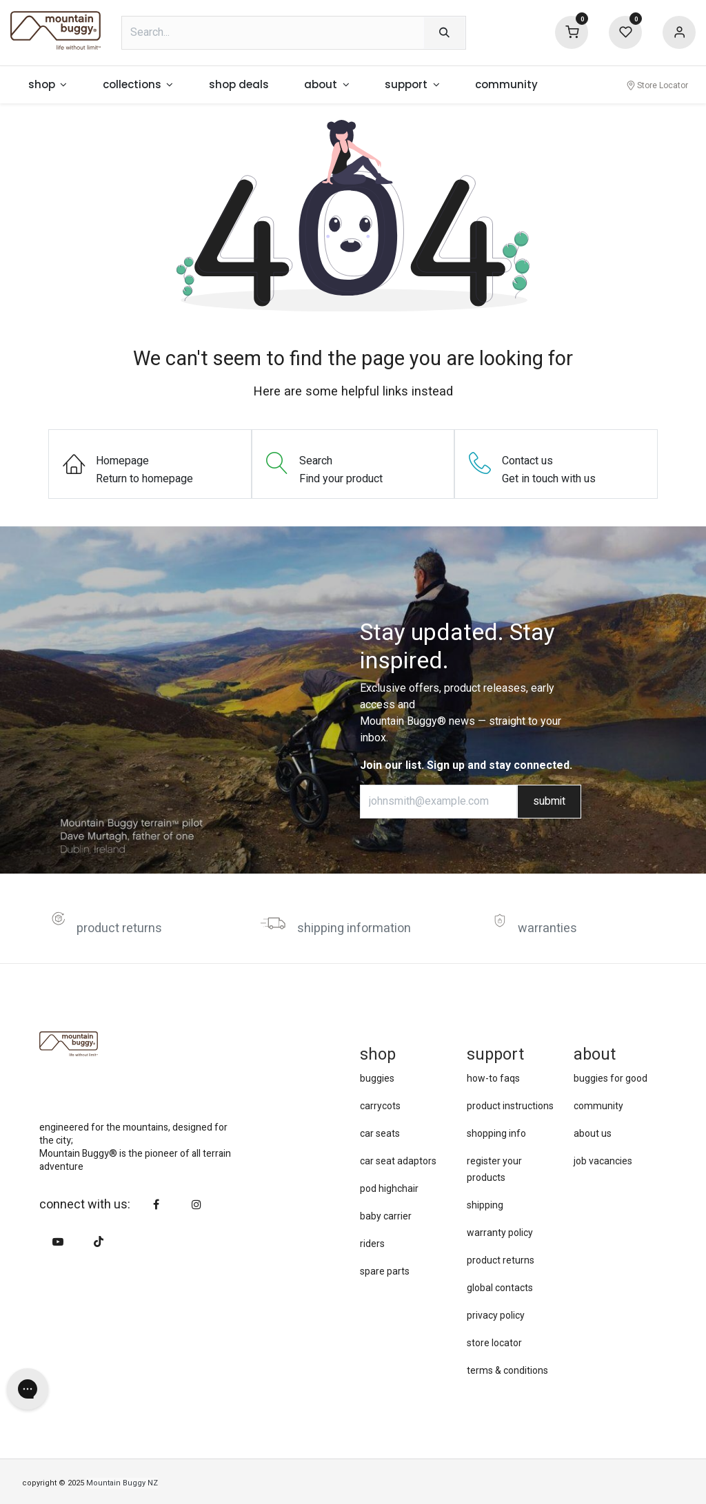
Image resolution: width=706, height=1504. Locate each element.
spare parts (385, 1271)
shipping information (354, 928)
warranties (547, 928)
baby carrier (386, 1216)
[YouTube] (57, 1241)
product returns (119, 928)
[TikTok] (98, 1241)
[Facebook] (156, 1204)
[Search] (444, 33)
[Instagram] (196, 1204)
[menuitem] (47, 85)
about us (593, 1133)
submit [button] (549, 801)
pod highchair (389, 1188)
